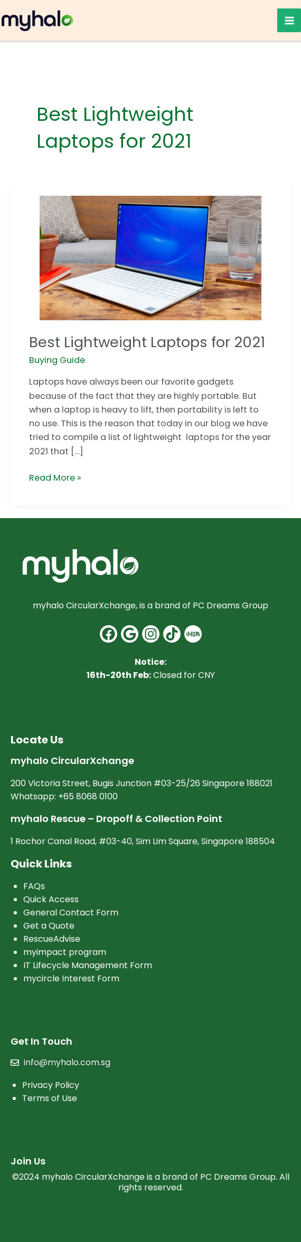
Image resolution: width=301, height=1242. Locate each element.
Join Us (28, 1161)
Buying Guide (57, 360)
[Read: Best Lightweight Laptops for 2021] (150, 258)
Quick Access (51, 899)
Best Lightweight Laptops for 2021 (147, 342)
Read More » (55, 477)
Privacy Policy (50, 1085)
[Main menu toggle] (289, 20)
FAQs (34, 886)
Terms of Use (49, 1098)
